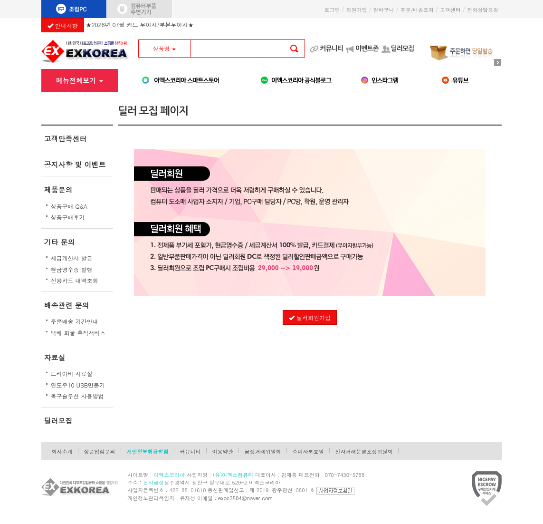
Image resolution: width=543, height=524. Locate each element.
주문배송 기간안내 (74, 321)
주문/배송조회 (417, 9)
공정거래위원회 (263, 451)
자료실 (55, 357)
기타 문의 (59, 242)
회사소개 (62, 451)
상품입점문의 (99, 451)
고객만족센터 (65, 139)
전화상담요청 (484, 9)
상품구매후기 (68, 217)
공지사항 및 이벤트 (75, 164)
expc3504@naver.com (245, 498)
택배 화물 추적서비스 (78, 333)
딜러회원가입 (310, 317)
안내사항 (63, 25)
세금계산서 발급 (72, 258)
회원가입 (356, 9)
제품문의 (58, 189)
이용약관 (222, 451)
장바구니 (383, 9)
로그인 (332, 9)
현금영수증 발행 (72, 269)
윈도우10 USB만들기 (78, 385)
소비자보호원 (308, 451)
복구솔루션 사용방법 (77, 396)
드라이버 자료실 (72, 373)
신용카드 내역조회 (74, 280)
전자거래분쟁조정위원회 (364, 451)
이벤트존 (367, 48)
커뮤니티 (331, 48)
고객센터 (450, 9)
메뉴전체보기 (79, 80)
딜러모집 (402, 48)
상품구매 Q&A (69, 206)
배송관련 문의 (66, 305)
